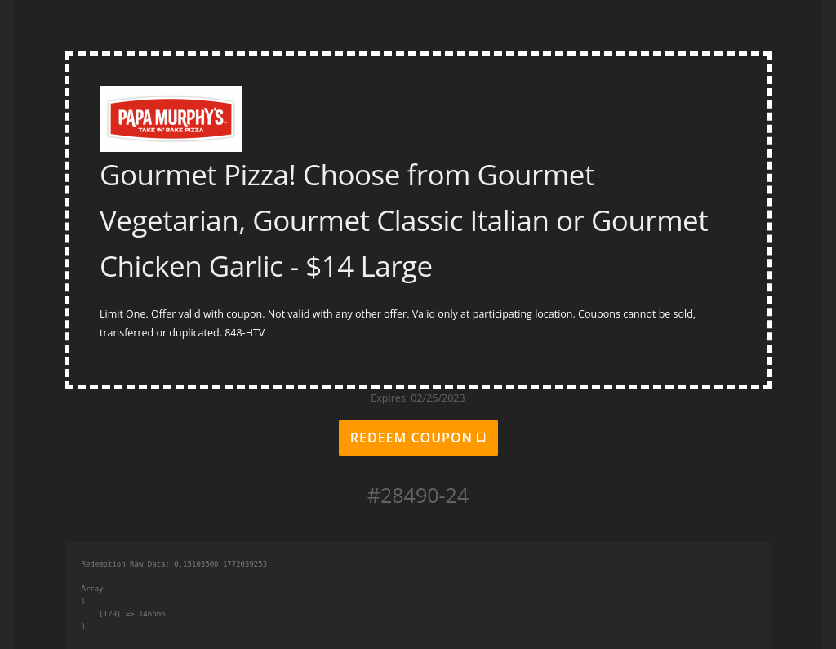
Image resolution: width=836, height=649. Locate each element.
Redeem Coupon (418, 438)
